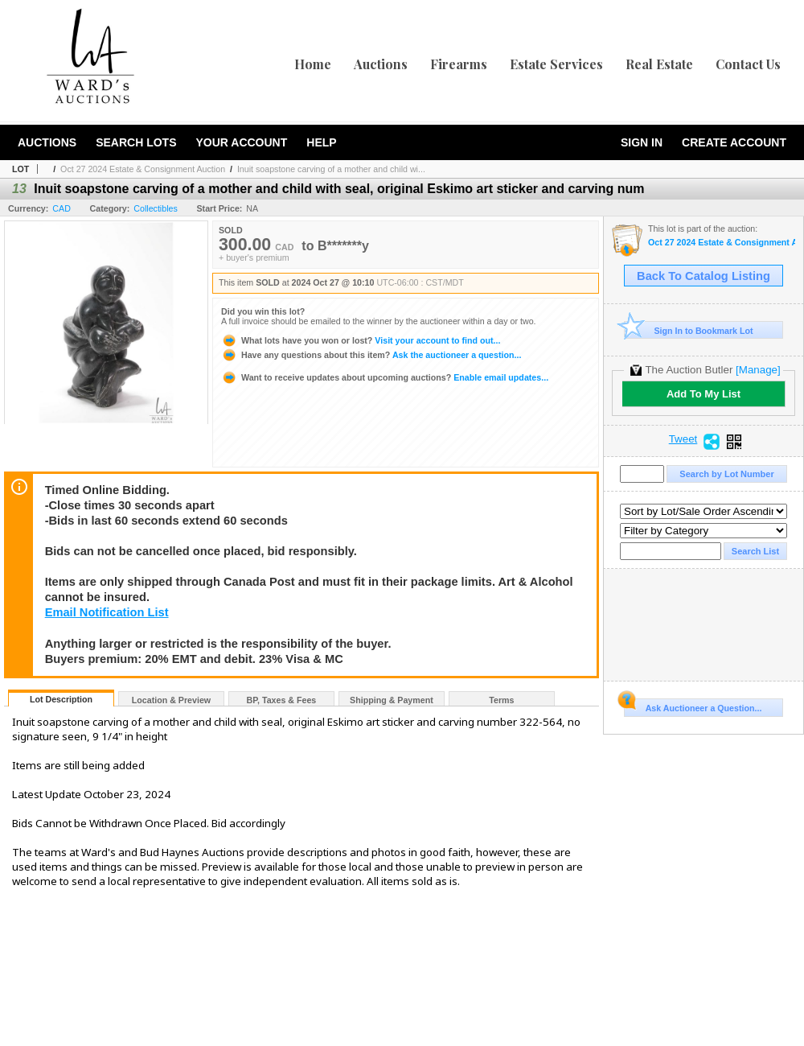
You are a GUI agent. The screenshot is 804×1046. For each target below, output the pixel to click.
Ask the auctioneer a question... (371, 355)
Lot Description (61, 699)
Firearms (458, 64)
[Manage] (757, 370)
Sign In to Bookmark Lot (688, 330)
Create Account (734, 142)
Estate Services (556, 64)
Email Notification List (107, 612)
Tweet (683, 439)
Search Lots (136, 142)
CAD (61, 208)
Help (321, 142)
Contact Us (748, 64)
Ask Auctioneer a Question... (692, 705)
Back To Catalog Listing (703, 276)
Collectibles (155, 208)
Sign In (641, 142)
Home (312, 64)
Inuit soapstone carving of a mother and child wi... (331, 169)
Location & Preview (171, 700)
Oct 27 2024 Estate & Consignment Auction (142, 169)
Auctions (381, 64)
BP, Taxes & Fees (282, 700)
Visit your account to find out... (360, 340)
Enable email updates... (384, 377)
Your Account (241, 142)
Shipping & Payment (391, 700)
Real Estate (659, 64)
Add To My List (703, 394)
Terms (501, 700)
